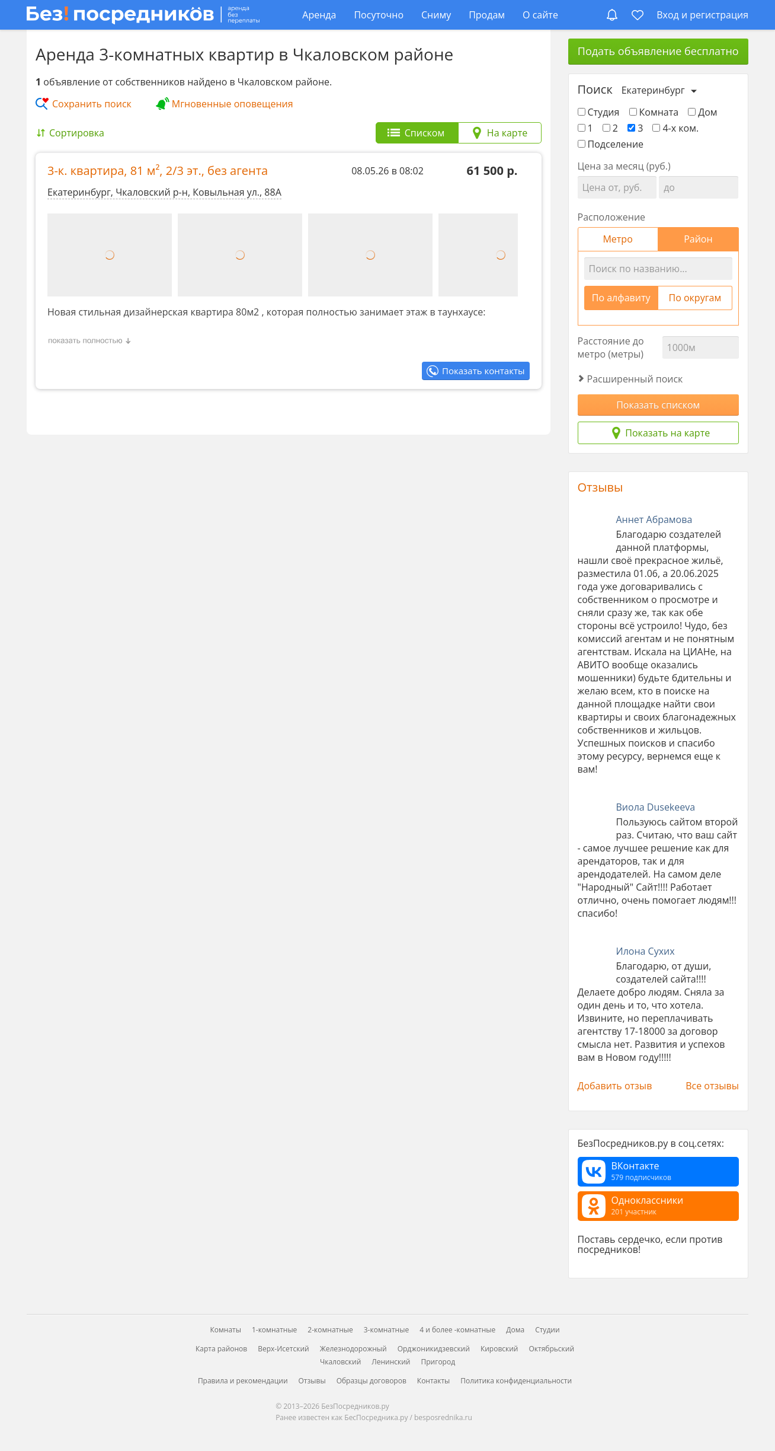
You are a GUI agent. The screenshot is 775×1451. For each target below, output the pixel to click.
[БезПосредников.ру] (143, 14)
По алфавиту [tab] (621, 297)
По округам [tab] (695, 297)
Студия (599, 112)
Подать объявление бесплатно (658, 51)
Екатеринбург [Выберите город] (653, 90)
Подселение (611, 144)
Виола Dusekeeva (656, 807)
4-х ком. (675, 128)
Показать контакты (483, 371)
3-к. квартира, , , (157, 170)
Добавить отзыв (615, 1085)
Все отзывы (712, 1085)
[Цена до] (698, 187)
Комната (654, 112)
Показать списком (658, 405)
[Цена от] (617, 187)
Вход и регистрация (702, 14)
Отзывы (600, 487)
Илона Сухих (645, 951)
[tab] (417, 133)
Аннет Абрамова (654, 519)
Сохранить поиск (92, 103)
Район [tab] (698, 238)
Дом (702, 112)
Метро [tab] (617, 238)
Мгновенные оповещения (232, 103)
